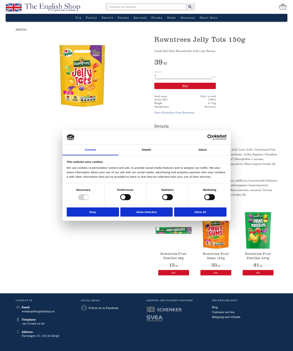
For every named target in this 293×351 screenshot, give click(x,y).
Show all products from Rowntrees (174, 113)
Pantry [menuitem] (91, 17)
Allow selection (146, 212)
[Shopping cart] (282, 6)
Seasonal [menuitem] (188, 17)
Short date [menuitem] (209, 17)
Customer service (223, 312)
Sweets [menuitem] (107, 17)
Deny (92, 212)
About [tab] (202, 149)
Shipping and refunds (226, 317)
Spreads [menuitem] (140, 17)
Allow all (200, 212)
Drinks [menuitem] (157, 17)
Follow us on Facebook (99, 308)
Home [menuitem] (171, 17)
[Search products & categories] (147, 6)
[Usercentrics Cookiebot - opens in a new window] (210, 137)
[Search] (190, 6)
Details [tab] (146, 149)
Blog (215, 307)
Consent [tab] (90, 149)
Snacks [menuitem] (123, 17)
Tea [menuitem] (78, 17)
